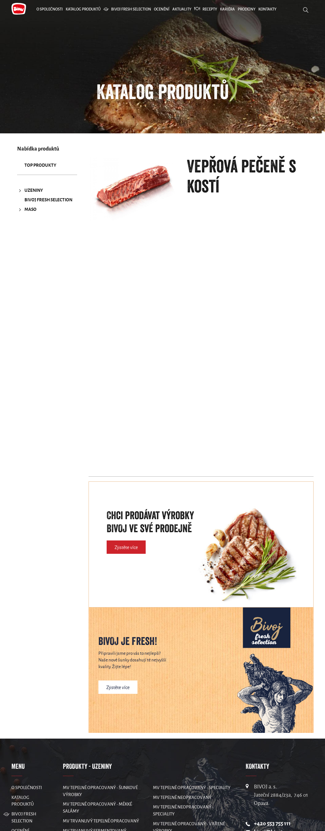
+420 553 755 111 (272, 824)
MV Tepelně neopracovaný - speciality (183, 810)
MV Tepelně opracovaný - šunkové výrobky (100, 791)
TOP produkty (40, 165)
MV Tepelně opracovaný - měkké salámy (97, 808)
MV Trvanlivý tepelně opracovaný (101, 821)
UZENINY (30, 190)
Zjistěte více (126, 547)
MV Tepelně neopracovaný (182, 797)
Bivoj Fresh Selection (48, 200)
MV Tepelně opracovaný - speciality (191, 787)
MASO (26, 209)
